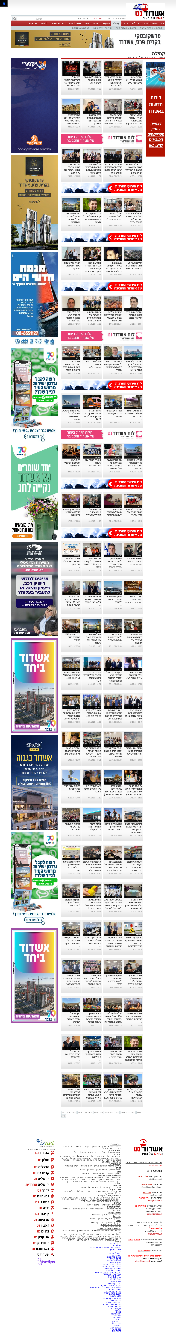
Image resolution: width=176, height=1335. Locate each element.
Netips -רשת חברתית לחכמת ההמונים (105, 1287)
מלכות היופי (116, 1331)
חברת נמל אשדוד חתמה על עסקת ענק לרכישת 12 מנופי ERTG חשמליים (134, 367)
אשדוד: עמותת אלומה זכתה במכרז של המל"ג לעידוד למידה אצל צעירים (133, 1057)
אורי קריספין (140, 1206)
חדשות (154, 23)
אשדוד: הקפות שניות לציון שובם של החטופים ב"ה (72, 751)
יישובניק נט (116, 1255)
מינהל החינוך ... (115, 1057)
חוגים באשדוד (86, 1166)
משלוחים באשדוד (114, 1261)
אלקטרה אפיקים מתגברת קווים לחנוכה (114, 599)
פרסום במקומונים (114, 1257)
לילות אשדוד (106, 1187)
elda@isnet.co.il (155, 1200)
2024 (133, 1113)
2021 (117, 1113)
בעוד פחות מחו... (73, 678)
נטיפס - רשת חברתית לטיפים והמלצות (105, 1247)
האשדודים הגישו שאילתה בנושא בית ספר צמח (133, 413)
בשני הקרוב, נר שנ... (133, 602)
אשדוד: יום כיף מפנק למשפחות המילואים (93, 1054)
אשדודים (96, 1146)
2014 (80, 1113)
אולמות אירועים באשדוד (111, 1299)
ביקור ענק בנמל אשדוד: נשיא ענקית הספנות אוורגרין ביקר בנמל (114, 678)
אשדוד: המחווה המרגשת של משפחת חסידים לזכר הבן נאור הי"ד (93, 318)
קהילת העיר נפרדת (80, 28)
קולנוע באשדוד (71, 1166)
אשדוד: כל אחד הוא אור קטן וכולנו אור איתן (71, 561)
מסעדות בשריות (114, 1156)
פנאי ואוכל (88, 1234)
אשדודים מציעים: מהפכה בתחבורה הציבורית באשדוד (134, 1016)
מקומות (87, 1146)
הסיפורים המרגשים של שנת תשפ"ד (104, 1199)
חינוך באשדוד (97, 1240)
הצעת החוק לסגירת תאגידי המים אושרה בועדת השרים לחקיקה (115, 564)
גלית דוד (117, 1319)
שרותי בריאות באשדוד (112, 1274)
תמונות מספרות (98, 1174)
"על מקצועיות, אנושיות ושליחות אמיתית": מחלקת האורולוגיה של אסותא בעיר (113, 716)
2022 (122, 1113)
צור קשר (32, 23)
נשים (119, 1234)
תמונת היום (93, 1187)
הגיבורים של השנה (113, 1178)
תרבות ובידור (115, 1164)
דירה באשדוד (115, 1300)
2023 (128, 1113)
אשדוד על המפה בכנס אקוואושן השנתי (114, 413)
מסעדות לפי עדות (95, 1160)
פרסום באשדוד (114, 1289)
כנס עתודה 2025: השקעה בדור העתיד (72, 637)
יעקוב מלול (116, 1323)
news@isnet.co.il (154, 1214)
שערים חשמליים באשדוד (111, 1285)
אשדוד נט (160, 57)
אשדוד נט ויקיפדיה (113, 1291)
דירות (88, 23)
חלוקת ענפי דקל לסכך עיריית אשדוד (72, 789)
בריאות (133, 28)
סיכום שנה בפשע (89, 1179)
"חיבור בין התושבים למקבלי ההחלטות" (72, 463)
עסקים (106, 23)
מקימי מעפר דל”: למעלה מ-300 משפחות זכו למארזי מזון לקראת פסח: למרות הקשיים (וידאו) (113, 85)
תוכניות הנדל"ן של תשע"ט (81, 1236)
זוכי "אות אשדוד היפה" (102, 28)
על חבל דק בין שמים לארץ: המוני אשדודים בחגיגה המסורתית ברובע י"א (133, 792)
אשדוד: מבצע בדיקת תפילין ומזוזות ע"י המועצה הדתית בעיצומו (135, 981)
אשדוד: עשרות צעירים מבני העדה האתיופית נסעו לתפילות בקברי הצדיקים (71, 981)
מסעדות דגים (83, 1156)
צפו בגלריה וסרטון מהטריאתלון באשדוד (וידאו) (113, 827)
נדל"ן (76, 1152)
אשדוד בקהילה (145, 57)
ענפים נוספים (115, 1170)
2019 (106, 1113)
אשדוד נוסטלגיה (114, 1207)
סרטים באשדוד (112, 1240)
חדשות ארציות (115, 1152)
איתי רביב (117, 1316)
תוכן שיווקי (117, 1215)
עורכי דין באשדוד (97, 1222)
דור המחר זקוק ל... (114, 219)
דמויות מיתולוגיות (96, 1209)
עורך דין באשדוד (114, 1306)
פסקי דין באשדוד (114, 1222)
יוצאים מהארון (108, 1148)
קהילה (116, 23)
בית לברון (117, 1325)
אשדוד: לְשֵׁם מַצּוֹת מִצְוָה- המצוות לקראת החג (92, 80)
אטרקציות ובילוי (105, 1218)
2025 (139, 1113)
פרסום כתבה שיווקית (112, 1293)
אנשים (78, 1146)
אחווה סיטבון (116, 1314)
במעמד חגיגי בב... (93, 716)
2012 (69, 1113)
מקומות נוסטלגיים (113, 1209)
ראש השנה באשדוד (104, 1236)
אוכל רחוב (106, 1162)
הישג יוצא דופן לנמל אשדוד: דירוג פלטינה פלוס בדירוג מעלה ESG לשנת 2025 (112, 1095)
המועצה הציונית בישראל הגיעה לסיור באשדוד (72, 902)
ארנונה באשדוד (115, 1282)
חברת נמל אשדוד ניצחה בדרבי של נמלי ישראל (134, 512)
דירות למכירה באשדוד (112, 1264)
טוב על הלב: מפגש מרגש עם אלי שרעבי (72, 1054)
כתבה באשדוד (115, 1297)
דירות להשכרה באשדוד (111, 1266)
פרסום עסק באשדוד (112, 1268)
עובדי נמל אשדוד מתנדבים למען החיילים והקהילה (134, 751)
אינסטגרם (82, 1187)
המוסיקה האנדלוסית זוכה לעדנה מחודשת (114, 512)
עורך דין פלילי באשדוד (111, 1304)
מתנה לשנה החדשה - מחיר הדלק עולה (94, 827)
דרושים (96, 23)
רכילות (135, 23)
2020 (112, 1113)
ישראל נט (117, 1245)
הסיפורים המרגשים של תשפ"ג (90, 1178)
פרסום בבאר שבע (113, 1270)
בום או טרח (108, 1146)
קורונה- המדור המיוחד (112, 1226)
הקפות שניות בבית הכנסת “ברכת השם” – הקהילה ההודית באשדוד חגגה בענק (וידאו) (92, 754)
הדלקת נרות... (136, 564)
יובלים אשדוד (115, 1329)
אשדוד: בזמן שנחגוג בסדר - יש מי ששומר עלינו (134, 80)
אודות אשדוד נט (56, 23)
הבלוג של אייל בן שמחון (111, 1205)
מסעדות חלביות (98, 1156)
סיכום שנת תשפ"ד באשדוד (109, 1195)
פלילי (104, 1152)
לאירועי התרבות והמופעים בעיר (108, 1166)
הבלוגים (117, 1203)
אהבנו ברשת (109, 1234)
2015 (85, 1113)
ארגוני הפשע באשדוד (90, 1152)
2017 (96, 1113)
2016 (90, 1113)
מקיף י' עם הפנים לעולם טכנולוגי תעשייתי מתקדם (93, 940)
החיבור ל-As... (95, 367)
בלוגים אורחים (93, 1205)
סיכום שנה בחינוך (106, 1179)
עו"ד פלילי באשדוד (113, 1302)
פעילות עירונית (146, 28)
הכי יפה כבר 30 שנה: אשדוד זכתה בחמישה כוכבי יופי (133, 266)
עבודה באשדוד (114, 1295)
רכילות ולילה (115, 1144)
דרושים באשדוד (114, 1278)
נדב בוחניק (116, 1321)
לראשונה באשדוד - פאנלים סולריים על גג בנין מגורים (92, 599)
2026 (64, 1116)
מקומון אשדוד (115, 1259)
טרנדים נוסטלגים (80, 1209)
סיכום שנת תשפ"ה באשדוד (109, 1228)
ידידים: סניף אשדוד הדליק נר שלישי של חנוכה (71, 512)
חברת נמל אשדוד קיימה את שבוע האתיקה (72, 266)
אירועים (118, 1187)
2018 (101, 1113)
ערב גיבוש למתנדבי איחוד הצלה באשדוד (115, 637)
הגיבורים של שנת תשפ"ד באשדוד (107, 1197)
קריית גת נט (116, 1308)
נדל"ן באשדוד (115, 1244)
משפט (70, 23)
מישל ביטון (117, 1318)
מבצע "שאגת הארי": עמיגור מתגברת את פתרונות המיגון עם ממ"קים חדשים (133, 121)
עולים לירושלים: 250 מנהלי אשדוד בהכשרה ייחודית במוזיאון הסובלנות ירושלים (113, 1019)
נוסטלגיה (85, 1174)
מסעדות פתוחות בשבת (80, 1158)
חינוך (42, 23)
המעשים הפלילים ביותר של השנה (92, 1238)
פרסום (118, 1312)
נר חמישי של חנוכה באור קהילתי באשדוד (93, 512)
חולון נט (117, 1310)
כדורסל (91, 1170)
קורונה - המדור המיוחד (111, 1224)
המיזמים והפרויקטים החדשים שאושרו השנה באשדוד (99, 1230)
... (141, 86)
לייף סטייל (117, 1216)
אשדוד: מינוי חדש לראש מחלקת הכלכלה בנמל (134, 315)
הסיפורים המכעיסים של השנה (103, 1181)
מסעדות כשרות (79, 1160)
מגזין (119, 1172)
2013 (74, 1113)
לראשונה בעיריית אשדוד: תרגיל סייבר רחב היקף (72, 940)
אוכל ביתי (114, 1158)
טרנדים (93, 1218)
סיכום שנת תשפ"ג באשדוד (109, 1176)
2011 (64, 1113)
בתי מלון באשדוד (114, 1253)
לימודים (106, 1215)
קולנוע (79, 23)
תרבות (126, 23)
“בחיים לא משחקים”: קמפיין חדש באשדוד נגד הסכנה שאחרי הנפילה (72, 83)
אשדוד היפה (121, 28)
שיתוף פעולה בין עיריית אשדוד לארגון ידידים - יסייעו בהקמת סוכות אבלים (112, 981)
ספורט (144, 23)
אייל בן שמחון (115, 1249)
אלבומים (117, 1185)
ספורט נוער (102, 1170)
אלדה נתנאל (116, 1327)
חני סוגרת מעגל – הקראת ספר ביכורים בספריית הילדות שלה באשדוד (113, 466)
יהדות (98, 1234)
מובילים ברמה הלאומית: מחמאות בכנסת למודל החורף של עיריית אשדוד (71, 716)
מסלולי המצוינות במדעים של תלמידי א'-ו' (72, 827)
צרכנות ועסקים (114, 1212)
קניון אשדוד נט (82, 1240)
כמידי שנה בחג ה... (93, 466)
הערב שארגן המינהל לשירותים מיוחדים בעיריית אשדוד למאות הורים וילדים (93, 1019)
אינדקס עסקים (75, 1234)
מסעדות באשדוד (114, 1263)
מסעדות (117, 1154)
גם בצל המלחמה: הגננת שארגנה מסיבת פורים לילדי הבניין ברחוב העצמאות (133, 170)
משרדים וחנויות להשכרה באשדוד (107, 1272)
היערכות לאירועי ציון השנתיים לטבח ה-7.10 (92, 789)
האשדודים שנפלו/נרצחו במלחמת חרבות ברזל (100, 1201)
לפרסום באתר (83, 19)
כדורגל (82, 1170)
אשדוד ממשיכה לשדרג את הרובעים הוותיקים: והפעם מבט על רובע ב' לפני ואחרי (71, 1095)
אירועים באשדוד (114, 1276)
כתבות (118, 1174)
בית (162, 23)
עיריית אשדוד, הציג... (133, 678)
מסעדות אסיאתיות (100, 1158)
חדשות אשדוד (115, 1150)
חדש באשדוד (95, 1215)
